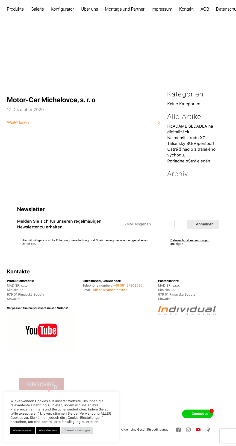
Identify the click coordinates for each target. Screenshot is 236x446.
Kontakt (186, 9)
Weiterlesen (18, 122)
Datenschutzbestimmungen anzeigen (189, 242)
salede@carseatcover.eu (110, 290)
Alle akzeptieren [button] (22, 430)
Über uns (89, 9)
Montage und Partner (125, 9)
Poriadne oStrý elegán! (189, 161)
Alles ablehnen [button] (48, 430)
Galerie (37, 9)
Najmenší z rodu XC (186, 137)
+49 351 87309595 (127, 285)
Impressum (161, 9)
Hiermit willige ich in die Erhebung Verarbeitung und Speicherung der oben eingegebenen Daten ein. (85, 242)
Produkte (15, 9)
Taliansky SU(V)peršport (191, 143)
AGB (205, 9)
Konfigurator (62, 9)
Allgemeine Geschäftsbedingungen (145, 429)
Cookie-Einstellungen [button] (77, 430)
